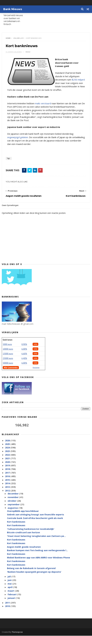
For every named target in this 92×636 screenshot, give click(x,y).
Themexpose (17, 632)
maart (11, 591)
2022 (7, 455)
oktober (12, 501)
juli (9, 576)
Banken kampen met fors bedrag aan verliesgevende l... (37, 550)
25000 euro (8, 358)
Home (8, 38)
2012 (7, 490)
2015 (7, 480)
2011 (7, 602)
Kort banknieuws (16, 522)
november (13, 497)
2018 (7, 469)
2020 (7, 462)
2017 (7, 473)
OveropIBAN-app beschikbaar (23, 511)
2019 (7, 465)
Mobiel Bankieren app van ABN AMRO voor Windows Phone (38, 557)
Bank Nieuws (12, 9)
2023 (7, 451)
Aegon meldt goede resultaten (24, 547)
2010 (7, 606)
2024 (7, 447)
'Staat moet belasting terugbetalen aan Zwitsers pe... (36, 536)
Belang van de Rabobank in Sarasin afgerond (31, 568)
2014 (7, 483)
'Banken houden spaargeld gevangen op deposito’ (34, 572)
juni (10, 580)
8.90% (24, 344)
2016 (7, 476)
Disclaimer (36, 368)
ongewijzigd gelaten (17, 137)
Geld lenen (7, 340)
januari (12, 598)
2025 (7, 444)
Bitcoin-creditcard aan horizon (23, 532)
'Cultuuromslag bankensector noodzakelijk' (30, 529)
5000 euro (7, 344)
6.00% (24, 349)
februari (12, 594)
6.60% (24, 353)
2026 (7, 440)
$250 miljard (78, 79)
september (14, 504)
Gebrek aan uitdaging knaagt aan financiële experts (35, 514)
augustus (13, 508)
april (10, 587)
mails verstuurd (43, 103)
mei (10, 583)
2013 (7, 487)
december (13, 493)
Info (35, 344)
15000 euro (8, 353)
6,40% (24, 358)
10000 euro (8, 349)
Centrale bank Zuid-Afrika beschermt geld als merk (35, 518)
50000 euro (8, 363)
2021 (7, 458)
